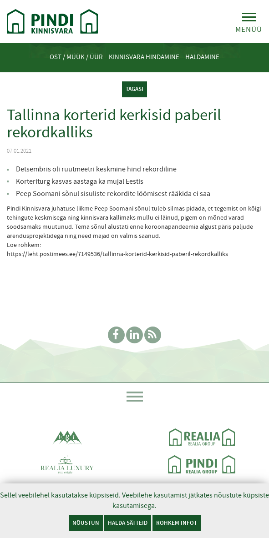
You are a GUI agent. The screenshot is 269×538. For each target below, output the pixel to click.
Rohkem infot (176, 523)
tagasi (134, 89)
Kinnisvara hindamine (144, 56)
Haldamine (202, 56)
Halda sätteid (127, 523)
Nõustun (85, 523)
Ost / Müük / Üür (76, 56)
